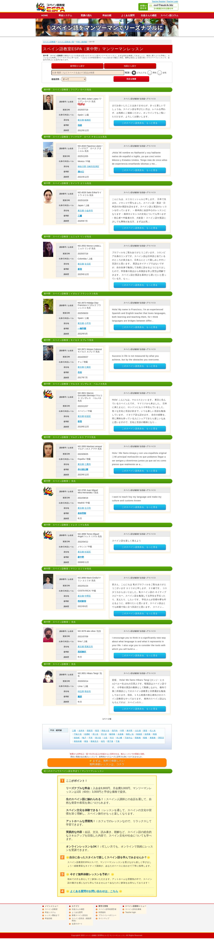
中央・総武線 (81, 42)
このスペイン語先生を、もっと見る (140, 123)
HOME (44, 15)
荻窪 (80, 421)
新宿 (80, 269)
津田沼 (161, 738)
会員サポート (77, 924)
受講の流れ (86, 15)
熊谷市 (88, 691)
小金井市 (89, 210)
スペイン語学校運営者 (107, 909)
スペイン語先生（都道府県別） (81, 919)
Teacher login (130, 912)
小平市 (88, 323)
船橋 (145, 738)
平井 (91, 738)
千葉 (118, 741)
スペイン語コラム (169, 15)
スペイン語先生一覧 (66, 42)
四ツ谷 (95, 734)
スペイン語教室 (49, 42)
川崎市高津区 (93, 166)
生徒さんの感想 (148, 15)
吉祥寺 (81, 731)
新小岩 (98, 738)
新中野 (81, 557)
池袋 (80, 125)
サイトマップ (104, 918)
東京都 (81, 120)
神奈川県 (82, 166)
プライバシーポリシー (107, 915)
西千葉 (110, 741)
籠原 (80, 696)
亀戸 (84, 738)
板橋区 (88, 120)
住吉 (80, 372)
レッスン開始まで (52, 915)
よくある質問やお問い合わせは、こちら (94, 891)
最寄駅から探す (77, 66)
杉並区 (88, 416)
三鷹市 (88, 464)
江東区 (88, 367)
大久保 (138, 731)
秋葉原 (139, 734)
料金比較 (107, 15)
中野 (122, 731)
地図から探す (130, 66)
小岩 (105, 738)
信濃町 (87, 734)
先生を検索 (131, 79)
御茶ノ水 (130, 734)
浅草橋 (147, 734)
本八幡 (119, 738)
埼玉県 (81, 691)
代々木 (153, 731)
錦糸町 (77, 738)
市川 (112, 738)
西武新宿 (82, 601)
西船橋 (138, 738)
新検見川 (94, 741)
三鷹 (80, 216)
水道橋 (120, 734)
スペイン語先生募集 (133, 909)
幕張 (86, 741)
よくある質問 (127, 15)
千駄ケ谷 (78, 734)
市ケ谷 (104, 734)
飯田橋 (112, 734)
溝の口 (81, 171)
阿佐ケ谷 (105, 731)
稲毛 (103, 741)
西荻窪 (90, 731)
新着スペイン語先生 (80, 915)
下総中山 (128, 738)
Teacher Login (172, 1)
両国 (155, 734)
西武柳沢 (82, 652)
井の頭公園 (83, 469)
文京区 (88, 264)
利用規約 (102, 912)
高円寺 (115, 731)
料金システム (65, 15)
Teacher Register (158, 1)
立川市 (88, 508)
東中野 (129, 731)
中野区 (88, 596)
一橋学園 (82, 328)
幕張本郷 (78, 741)
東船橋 (153, 738)
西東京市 (89, 646)
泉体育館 (82, 513)
